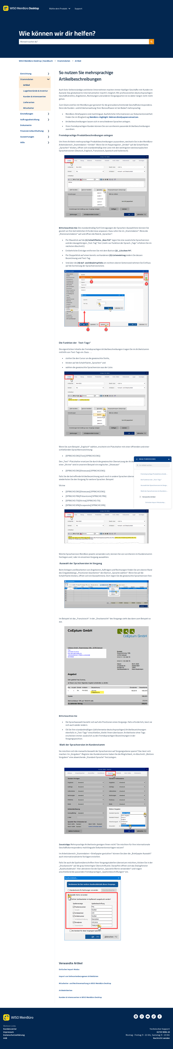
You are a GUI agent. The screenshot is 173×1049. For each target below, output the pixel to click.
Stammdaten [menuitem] (26, 79)
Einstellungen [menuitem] (26, 113)
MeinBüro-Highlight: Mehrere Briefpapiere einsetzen (114, 117)
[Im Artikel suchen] (154, 465)
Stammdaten (63, 60)
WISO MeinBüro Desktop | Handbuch (36, 60)
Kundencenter (10, 1028)
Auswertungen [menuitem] (27, 136)
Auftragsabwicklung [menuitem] (29, 119)
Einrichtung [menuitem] (25, 73)
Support (78, 8)
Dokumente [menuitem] (25, 125)
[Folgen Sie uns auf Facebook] (159, 1016)
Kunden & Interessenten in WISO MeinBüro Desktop (80, 997)
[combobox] (84, 41)
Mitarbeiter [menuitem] (28, 108)
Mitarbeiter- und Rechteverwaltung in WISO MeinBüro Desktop (85, 983)
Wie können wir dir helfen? (57, 33)
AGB (5, 1038)
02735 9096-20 (163, 1032)
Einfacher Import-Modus (69, 969)
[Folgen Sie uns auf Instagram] (142, 1016)
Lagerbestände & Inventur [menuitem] (35, 90)
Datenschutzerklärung (14, 1035)
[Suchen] (151, 41)
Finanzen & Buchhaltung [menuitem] (32, 130)
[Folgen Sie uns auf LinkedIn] (136, 1016)
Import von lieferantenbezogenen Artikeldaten (78, 976)
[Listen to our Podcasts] (154, 1016)
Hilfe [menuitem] (22, 142)
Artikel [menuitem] (26, 85)
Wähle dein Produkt (58, 8)
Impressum (8, 1032)
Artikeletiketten (65, 990)
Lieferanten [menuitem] (28, 102)
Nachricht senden (161, 1038)
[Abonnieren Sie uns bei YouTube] (148, 1016)
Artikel (78, 60)
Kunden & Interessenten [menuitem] (34, 96)
